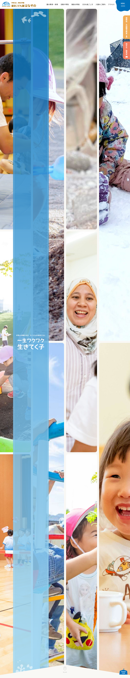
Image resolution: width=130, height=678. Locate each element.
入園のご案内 (101, 4)
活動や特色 (65, 4)
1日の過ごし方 (87, 4)
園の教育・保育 (52, 4)
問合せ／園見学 (126, 49)
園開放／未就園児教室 (126, 26)
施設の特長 (75, 4)
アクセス (111, 4)
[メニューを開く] (123, 6)
